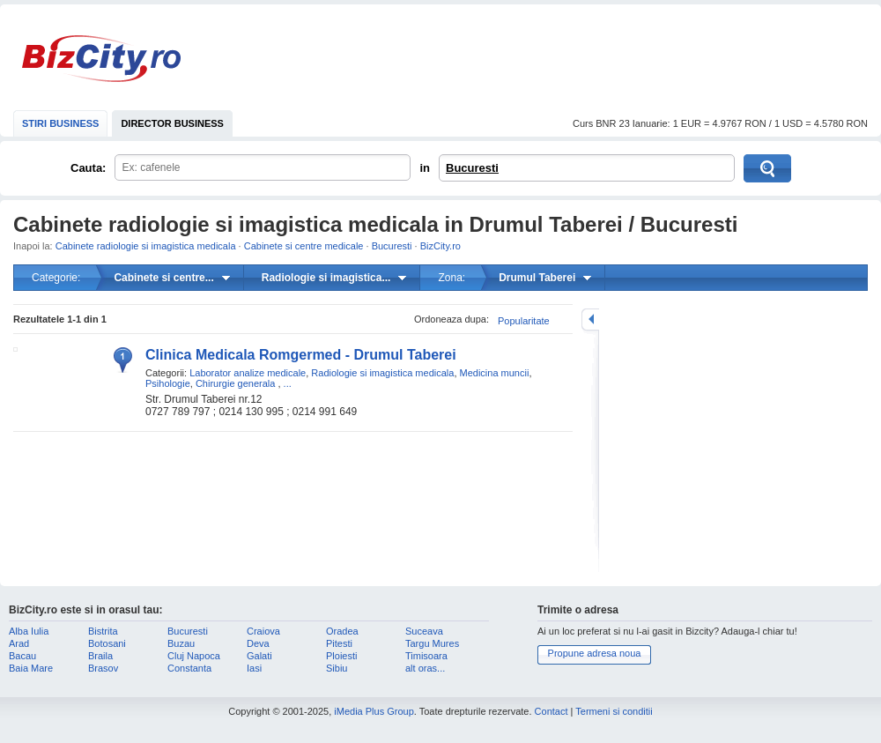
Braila (100, 655)
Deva (258, 643)
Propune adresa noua (594, 653)
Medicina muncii (494, 373)
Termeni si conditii (613, 711)
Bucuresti (472, 168)
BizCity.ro (101, 58)
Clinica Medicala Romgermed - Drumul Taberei (300, 354)
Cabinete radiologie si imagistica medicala (146, 246)
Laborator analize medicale (247, 373)
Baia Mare (31, 668)
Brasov (103, 668)
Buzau (181, 643)
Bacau (22, 655)
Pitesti (339, 643)
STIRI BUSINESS (60, 123)
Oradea (342, 631)
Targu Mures (432, 643)
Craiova (263, 631)
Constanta (189, 668)
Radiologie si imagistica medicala (382, 373)
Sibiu (336, 668)
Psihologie (167, 383)
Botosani (107, 643)
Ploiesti (341, 655)
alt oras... (425, 668)
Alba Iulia (28, 631)
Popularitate (524, 321)
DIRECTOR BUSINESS (172, 123)
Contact (551, 711)
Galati (259, 655)
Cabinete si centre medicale (304, 246)
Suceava (424, 631)
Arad (19, 643)
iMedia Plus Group (374, 711)
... (288, 383)
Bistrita (103, 631)
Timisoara (426, 655)
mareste (590, 319)
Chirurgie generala (236, 383)
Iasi (254, 668)
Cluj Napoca (193, 655)
